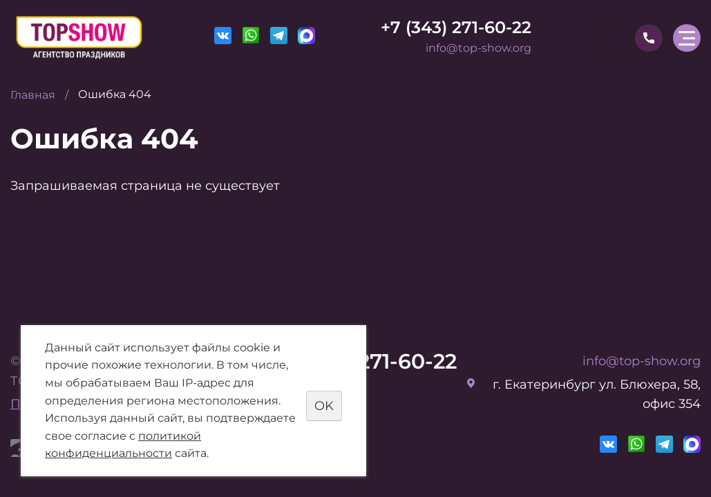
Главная (32, 94)
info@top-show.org (478, 48)
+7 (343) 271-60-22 (456, 27)
